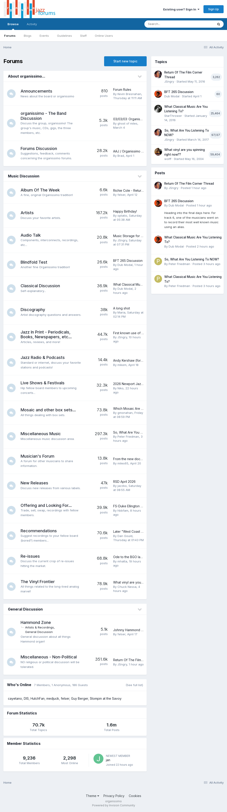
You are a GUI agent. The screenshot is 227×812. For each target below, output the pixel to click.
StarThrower (173, 116)
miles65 (122, 463)
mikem (122, 365)
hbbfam (122, 510)
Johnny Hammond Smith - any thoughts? (143, 630)
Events (44, 35)
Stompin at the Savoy (106, 698)
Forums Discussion (39, 148)
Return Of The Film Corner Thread (138, 660)
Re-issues (30, 556)
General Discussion (25, 609)
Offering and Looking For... (46, 505)
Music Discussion (23, 176)
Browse (13, 26)
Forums (10, 35)
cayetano (15, 698)
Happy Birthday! (125, 211)
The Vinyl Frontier (38, 581)
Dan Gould (124, 536)
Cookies (135, 796)
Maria (121, 312)
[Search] (166, 24)
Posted (193, 188)
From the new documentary (133, 459)
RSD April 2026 (124, 481)
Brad (120, 155)
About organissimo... (26, 76)
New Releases (35, 483)
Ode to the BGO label (129, 557)
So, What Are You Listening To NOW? (141, 432)
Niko (120, 388)
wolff (167, 159)
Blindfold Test (34, 262)
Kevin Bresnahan (129, 94)
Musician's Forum (38, 456)
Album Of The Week (40, 190)
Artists (27, 212)
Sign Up (213, 9)
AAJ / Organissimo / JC (130, 151)
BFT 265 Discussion (128, 260)
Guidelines (64, 35)
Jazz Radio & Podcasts (43, 357)
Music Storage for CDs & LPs (134, 236)
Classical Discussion (40, 285)
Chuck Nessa (126, 587)
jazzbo (122, 486)
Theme (92, 796)
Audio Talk (31, 235)
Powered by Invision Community (113, 805)
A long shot (121, 308)
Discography (33, 309)
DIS (26, 698)
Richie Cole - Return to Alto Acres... (139, 190)
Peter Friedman (128, 436)
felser (121, 194)
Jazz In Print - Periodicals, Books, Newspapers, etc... (46, 334)
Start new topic (125, 61)
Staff (83, 35)
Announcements (37, 91)
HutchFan (38, 698)
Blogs (27, 35)
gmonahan (125, 413)
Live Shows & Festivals (43, 382)
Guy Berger (79, 698)
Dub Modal (125, 265)
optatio (122, 215)
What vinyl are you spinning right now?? (142, 582)
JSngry (122, 240)
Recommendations (39, 530)
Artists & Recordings (40, 627)
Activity (32, 24)
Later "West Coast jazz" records (137, 531)
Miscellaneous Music (41, 433)
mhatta (122, 561)
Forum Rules (122, 89)
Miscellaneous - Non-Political (49, 657)
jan (108, 760)
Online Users (104, 35)
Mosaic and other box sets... (48, 409)
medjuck (52, 698)
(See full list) (134, 685)
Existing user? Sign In (181, 9)
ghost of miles (127, 123)
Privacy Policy (113, 796)
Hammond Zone (36, 622)
